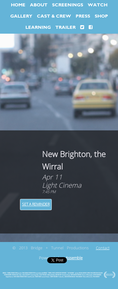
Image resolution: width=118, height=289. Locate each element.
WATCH (97, 5)
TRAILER (65, 27)
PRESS (83, 16)
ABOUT (39, 5)
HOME (18, 5)
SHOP (101, 16)
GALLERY (21, 16)
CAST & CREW (54, 16)
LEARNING (38, 27)
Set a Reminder (36, 204)
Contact (103, 248)
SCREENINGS (67, 5)
